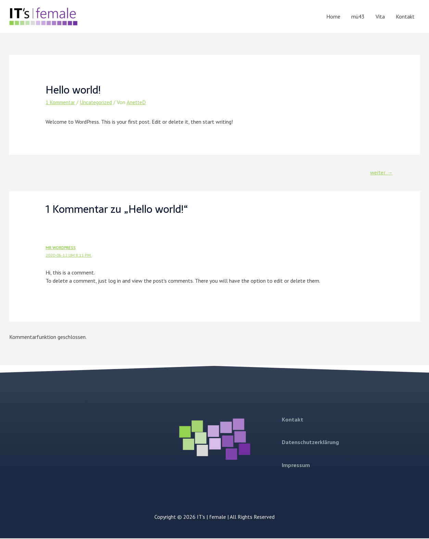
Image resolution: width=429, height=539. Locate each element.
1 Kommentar (61, 102)
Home (333, 16)
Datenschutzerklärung (310, 443)
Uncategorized (98, 102)
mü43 (358, 16)
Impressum (296, 465)
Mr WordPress (61, 248)
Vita (380, 16)
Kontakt (405, 16)
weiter (380, 172)
